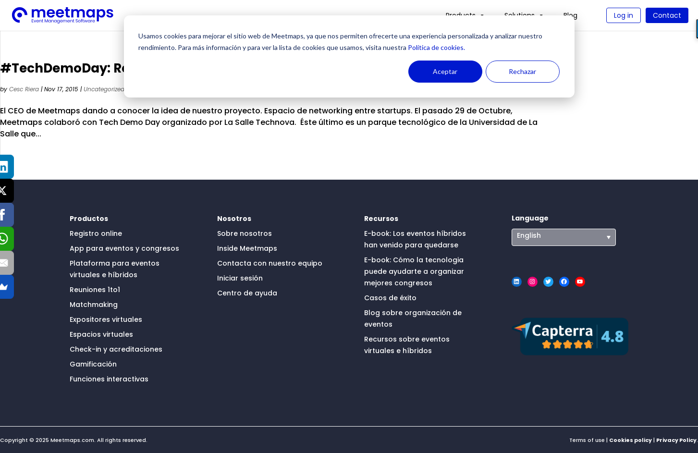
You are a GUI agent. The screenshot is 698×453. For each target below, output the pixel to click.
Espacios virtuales (101, 334)
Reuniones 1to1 (95, 289)
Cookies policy (630, 440)
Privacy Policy (676, 440)
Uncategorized (104, 89)
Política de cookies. (435, 47)
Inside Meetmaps (247, 248)
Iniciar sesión (240, 278)
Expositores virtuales (106, 319)
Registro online (96, 233)
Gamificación (93, 364)
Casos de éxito (390, 298)
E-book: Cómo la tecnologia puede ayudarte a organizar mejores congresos (414, 271)
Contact (667, 15)
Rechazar (522, 71)
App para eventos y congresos (124, 248)
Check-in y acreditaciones (116, 349)
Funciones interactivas (109, 379)
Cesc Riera (24, 89)
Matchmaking (94, 304)
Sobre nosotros (244, 233)
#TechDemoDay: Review (79, 68)
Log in (623, 15)
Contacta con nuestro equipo (269, 263)
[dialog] (349, 56)
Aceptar (445, 71)
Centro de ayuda (247, 293)
